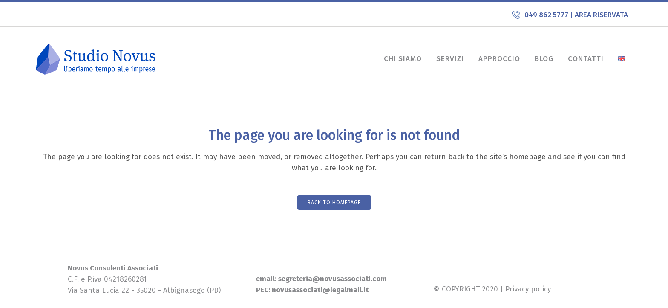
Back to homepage (334, 203)
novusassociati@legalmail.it (320, 289)
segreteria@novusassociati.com (331, 278)
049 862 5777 (547, 14)
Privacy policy (528, 289)
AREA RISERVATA (601, 14)
